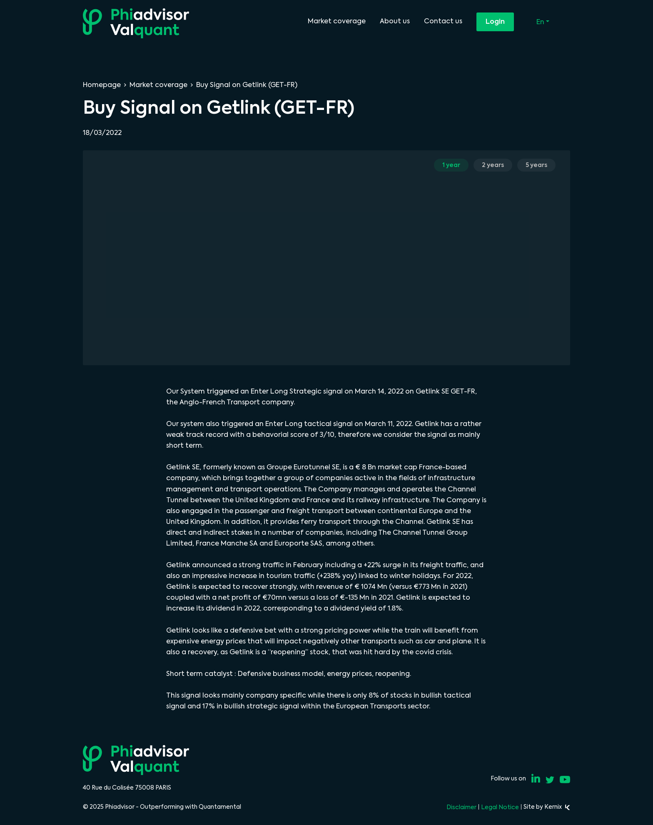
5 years (536, 165)
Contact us (443, 21)
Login (495, 21)
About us (395, 21)
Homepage (102, 84)
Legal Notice (500, 807)
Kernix (557, 806)
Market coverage (337, 21)
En (541, 21)
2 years (493, 165)
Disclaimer (461, 807)
